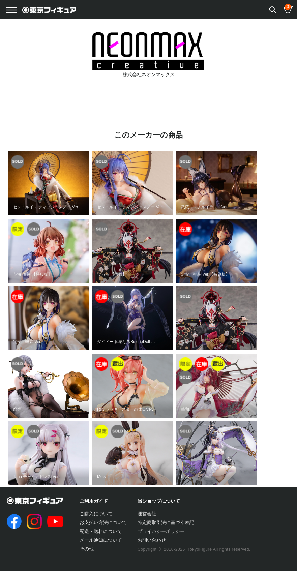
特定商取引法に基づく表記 (166, 522)
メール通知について (101, 540)
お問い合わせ (152, 540)
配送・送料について (101, 531)
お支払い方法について (103, 522)
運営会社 (147, 513)
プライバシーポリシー (161, 531)
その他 (87, 548)
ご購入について (96, 513)
